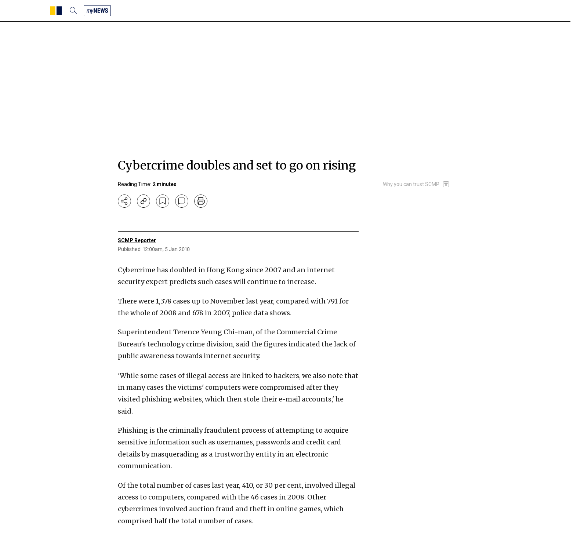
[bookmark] (162, 201)
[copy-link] (143, 201)
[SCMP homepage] (56, 10)
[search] (73, 10)
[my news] (97, 10)
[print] (200, 201)
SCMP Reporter (137, 240)
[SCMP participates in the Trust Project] (416, 184)
